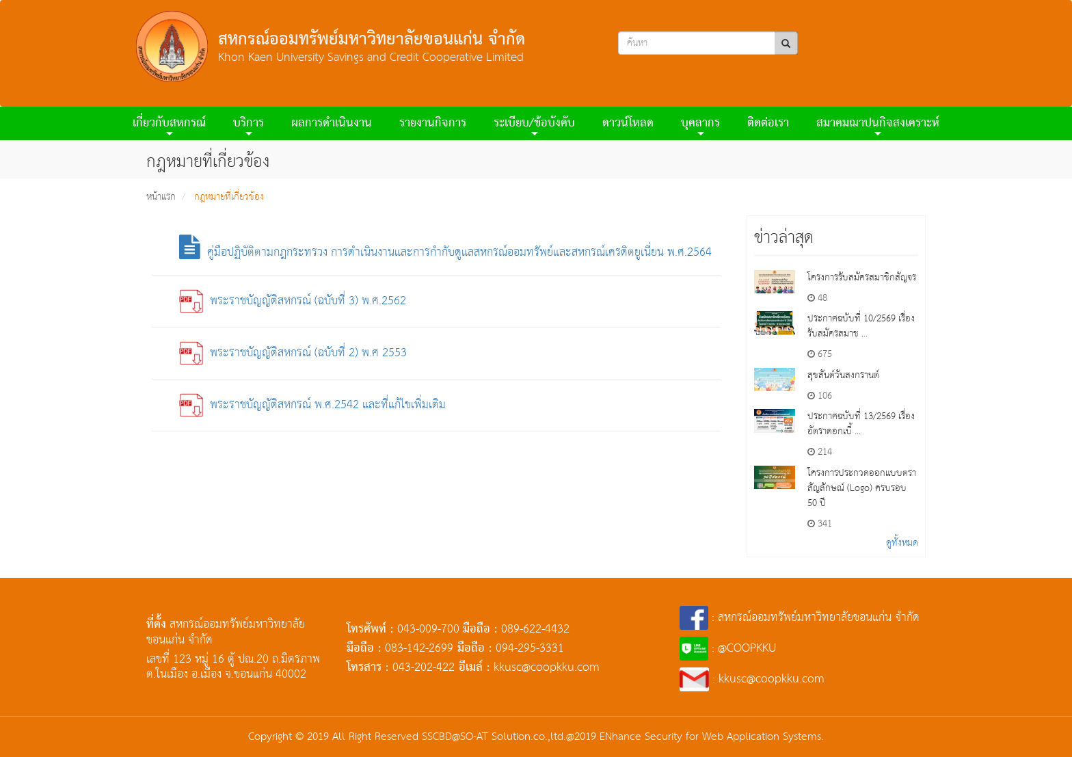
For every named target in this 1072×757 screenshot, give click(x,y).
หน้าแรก (161, 197)
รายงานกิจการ (432, 123)
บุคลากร (700, 125)
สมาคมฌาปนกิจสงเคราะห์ (877, 125)
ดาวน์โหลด (628, 123)
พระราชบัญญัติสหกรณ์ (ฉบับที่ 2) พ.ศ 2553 (293, 353)
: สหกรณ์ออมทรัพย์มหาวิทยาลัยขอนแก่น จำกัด (800, 617)
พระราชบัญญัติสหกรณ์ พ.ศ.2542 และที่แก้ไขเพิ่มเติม (312, 405)
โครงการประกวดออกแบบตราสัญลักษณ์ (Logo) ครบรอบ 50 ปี (861, 488)
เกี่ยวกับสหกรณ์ (169, 125)
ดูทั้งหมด (902, 543)
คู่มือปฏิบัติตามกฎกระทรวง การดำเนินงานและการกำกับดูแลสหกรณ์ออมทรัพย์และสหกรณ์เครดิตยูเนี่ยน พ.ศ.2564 (445, 252)
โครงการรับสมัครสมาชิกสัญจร (861, 278)
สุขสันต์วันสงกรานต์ (843, 375)
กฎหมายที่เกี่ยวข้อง (229, 197)
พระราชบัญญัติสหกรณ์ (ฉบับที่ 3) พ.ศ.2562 (292, 301)
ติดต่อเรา (768, 123)
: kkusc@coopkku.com (752, 679)
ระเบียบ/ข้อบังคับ (534, 125)
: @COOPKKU (728, 648)
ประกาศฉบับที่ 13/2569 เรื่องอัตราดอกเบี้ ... (861, 424)
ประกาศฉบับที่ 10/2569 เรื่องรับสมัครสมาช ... (861, 326)
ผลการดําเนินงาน (331, 123)
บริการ (248, 125)
